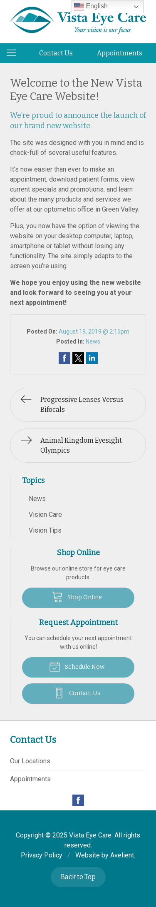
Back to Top (78, 877)
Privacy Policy (41, 855)
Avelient (122, 855)
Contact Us (56, 53)
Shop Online (77, 596)
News (93, 341)
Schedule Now (76, 666)
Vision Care (45, 514)
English (91, 7)
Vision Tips (45, 530)
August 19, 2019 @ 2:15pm (94, 331)
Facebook (78, 800)
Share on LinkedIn (92, 358)
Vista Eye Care (90, 835)
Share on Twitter (78, 358)
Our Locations (30, 761)
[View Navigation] (14, 53)
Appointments (119, 53)
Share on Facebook (64, 358)
